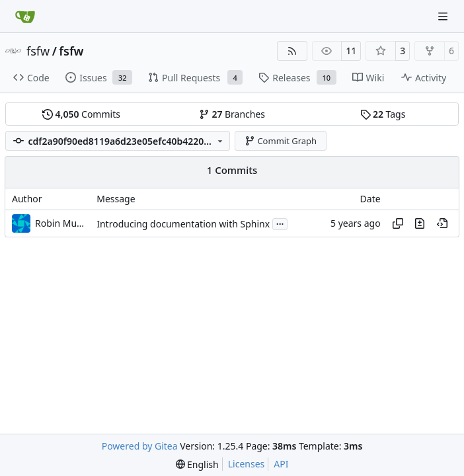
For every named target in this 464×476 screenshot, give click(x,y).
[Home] (25, 16)
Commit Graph (281, 141)
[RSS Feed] (292, 51)
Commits (81, 114)
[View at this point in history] (442, 223)
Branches (232, 114)
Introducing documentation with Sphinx (183, 224)
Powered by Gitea (140, 446)
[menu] (197, 464)
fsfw (38, 51)
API (281, 463)
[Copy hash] (398, 223)
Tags (383, 114)
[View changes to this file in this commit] (420, 223)
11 (351, 50)
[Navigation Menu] (444, 16)
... (280, 222)
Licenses (246, 463)
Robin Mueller (61, 223)
